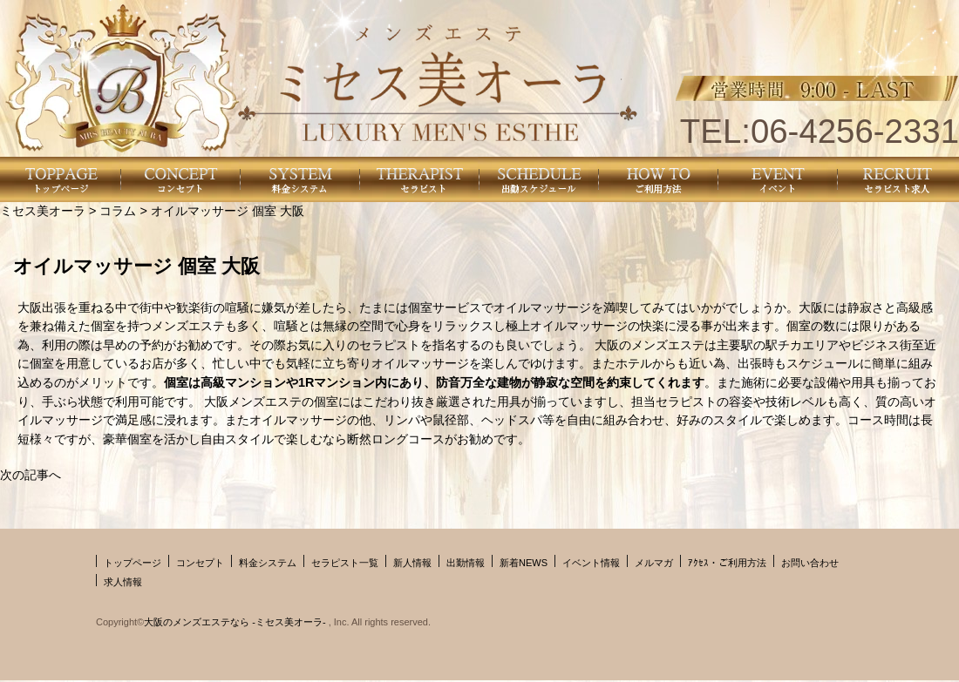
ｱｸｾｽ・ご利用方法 (727, 562)
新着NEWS (524, 562)
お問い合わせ (810, 562)
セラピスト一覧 (344, 562)
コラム (117, 211)
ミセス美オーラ (42, 211)
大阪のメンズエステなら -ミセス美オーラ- (236, 622)
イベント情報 (591, 562)
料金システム (267, 562)
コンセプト (200, 562)
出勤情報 (465, 562)
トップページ (132, 562)
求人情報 (123, 582)
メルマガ (654, 562)
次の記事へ (30, 475)
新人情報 (412, 562)
